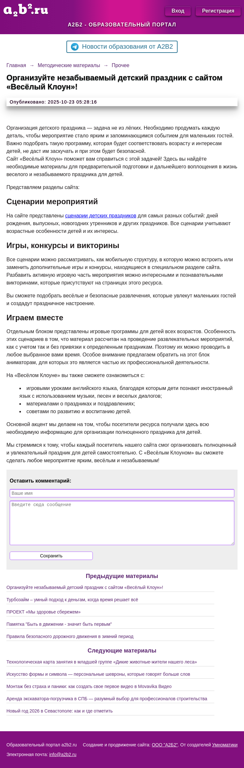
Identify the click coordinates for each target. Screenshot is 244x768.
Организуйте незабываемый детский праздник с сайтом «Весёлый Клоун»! (84, 595)
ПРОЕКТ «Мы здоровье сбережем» (43, 619)
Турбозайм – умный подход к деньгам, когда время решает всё (72, 607)
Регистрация (218, 11)
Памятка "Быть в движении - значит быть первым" (59, 631)
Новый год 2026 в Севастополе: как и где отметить (59, 718)
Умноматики (225, 744)
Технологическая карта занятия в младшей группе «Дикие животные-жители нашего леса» (101, 669)
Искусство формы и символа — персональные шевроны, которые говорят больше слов (98, 681)
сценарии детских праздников (100, 215)
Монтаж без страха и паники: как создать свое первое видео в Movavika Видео (88, 694)
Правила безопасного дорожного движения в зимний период (69, 644)
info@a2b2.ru (62, 754)
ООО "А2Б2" (165, 744)
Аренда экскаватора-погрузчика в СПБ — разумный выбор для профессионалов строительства (106, 706)
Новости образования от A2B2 (122, 47)
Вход (177, 11)
